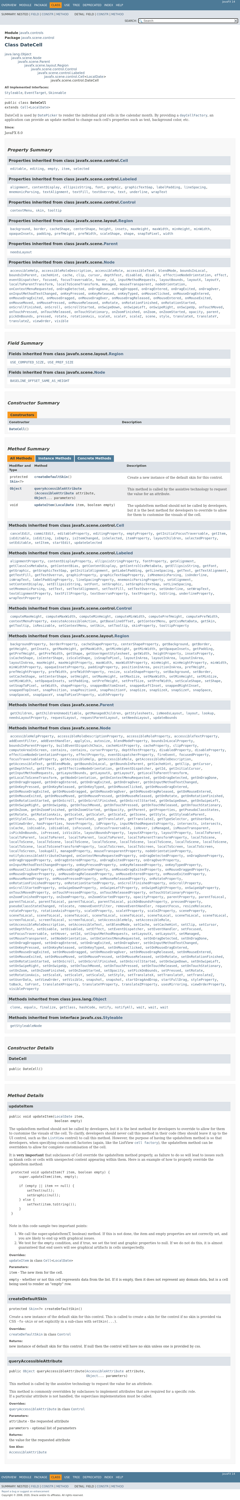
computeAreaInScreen (28, 750)
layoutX (194, 280)
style (164, 316)
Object (16, 488)
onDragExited (183, 289)
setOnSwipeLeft (204, 961)
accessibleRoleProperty (148, 736)
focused (49, 280)
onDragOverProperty (161, 860)
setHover (58, 934)
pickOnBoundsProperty (147, 901)
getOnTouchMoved (85, 805)
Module (25, 5)
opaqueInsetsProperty (64, 667)
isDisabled (58, 828)
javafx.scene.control (37, 38)
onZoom (149, 312)
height (105, 229)
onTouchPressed (23, 312)
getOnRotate (166, 796)
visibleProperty (24, 989)
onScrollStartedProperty (32, 888)
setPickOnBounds (142, 970)
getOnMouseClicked (124, 787)
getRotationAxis (45, 814)
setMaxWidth (154, 676)
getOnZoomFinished (47, 810)
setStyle (116, 975)
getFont (210, 566)
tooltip (55, 210)
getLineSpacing (159, 570)
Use (67, 5)
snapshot (94, 979)
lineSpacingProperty (95, 580)
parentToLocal (212, 897)
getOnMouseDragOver (108, 791)
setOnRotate (166, 957)
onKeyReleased (101, 293)
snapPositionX (83, 690)
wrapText (159, 192)
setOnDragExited (95, 943)
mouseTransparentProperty (117, 851)
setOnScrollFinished (97, 961)
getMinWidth (144, 649)
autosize (102, 741)
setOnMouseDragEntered (166, 947)
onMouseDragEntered (191, 293)
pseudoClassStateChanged (32, 906)
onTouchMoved (210, 307)
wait (141, 1007)
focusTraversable (76, 280)
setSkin (97, 625)
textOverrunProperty (109, 593)
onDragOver (208, 289)
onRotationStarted (178, 303)
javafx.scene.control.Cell (64, 76)
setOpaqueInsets (49, 681)
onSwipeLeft (135, 307)
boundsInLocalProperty (172, 741)
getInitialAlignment (89, 570)
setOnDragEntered (60, 943)
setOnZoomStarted (84, 970)
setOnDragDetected (160, 938)
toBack (15, 984)
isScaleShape (78, 658)
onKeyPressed (72, 293)
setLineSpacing (177, 584)
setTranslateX (141, 975)
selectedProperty (201, 538)
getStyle (157, 814)
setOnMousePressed (95, 957)
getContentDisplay (99, 566)
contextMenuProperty (28, 621)
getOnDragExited (95, 782)
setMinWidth (20, 681)
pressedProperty (186, 901)
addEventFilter (23, 741)
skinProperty (143, 625)
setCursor (208, 924)
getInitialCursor (185, 768)
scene (150, 316)
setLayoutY (165, 934)
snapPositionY (113, 690)
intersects (187, 823)
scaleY (120, 316)
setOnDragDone (194, 938)
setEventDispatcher (125, 929)
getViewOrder (21, 823)
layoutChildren (167, 538)
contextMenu (21, 210)
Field (35, 14)
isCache (16, 828)
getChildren (21, 713)
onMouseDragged (60, 298)
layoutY (212, 280)
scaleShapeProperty (141, 672)
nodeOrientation (170, 284)
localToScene (202, 837)
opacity (196, 312)
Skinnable (57, 93)
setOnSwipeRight (24, 966)
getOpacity (114, 810)
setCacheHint (165, 924)
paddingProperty (103, 667)
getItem (218, 533)
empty (53, 169)
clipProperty (185, 745)
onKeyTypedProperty (183, 865)
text (122, 192)
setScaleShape (188, 681)
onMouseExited (198, 298)
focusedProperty (194, 755)
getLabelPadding (126, 570)
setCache (141, 924)
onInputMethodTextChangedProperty (40, 865)
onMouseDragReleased (130, 298)
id (112, 280)
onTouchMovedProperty (29, 892)
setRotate (194, 970)
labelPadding (168, 187)
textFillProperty (70, 593)
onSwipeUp (186, 307)
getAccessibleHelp (77, 759)
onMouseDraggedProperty (187, 869)
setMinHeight (181, 676)
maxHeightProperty (75, 662)
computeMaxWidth (60, 616)
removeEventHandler (133, 906)
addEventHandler (55, 741)
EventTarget (35, 93)
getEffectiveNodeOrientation (85, 768)
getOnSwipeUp (54, 805)
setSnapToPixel (23, 685)
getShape (74, 653)
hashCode (87, 1007)
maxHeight (140, 229)
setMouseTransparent (28, 938)
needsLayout (21, 252)
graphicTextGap (138, 187)
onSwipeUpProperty (201, 888)
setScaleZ (95, 975)
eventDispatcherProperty (130, 755)
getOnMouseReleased (133, 796)
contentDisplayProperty (69, 561)
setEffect (95, 929)
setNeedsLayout (135, 718)
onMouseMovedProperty (29, 879)
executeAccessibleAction (73, 621)
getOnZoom (18, 810)
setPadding (78, 681)
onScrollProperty (185, 883)
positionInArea (135, 667)
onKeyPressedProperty (96, 865)
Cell (24, 107)
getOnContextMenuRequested (125, 778)
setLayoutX (141, 934)
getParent (137, 810)
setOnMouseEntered (193, 952)
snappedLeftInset (145, 685)
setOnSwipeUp (54, 966)
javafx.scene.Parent (34, 61)
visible (61, 321)
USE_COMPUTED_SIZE (27, 362)
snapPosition (54, 690)
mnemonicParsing (24, 192)
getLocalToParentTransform (162, 773)
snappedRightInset (182, 685)
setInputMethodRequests (106, 934)
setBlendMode (118, 924)
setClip (188, 924)
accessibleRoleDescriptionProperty (90, 736)
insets (121, 229)
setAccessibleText (85, 924)
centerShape (84, 229)
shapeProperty (73, 685)
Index (108, 5)
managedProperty (75, 851)
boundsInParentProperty (30, 745)
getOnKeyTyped (91, 787)
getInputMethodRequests (30, 773)
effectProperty (90, 755)
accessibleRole (109, 270)
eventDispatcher (24, 280)
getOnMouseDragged (69, 791)
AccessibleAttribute (55, 493)
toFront (32, 984)
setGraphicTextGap (142, 584)
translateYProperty (100, 984)
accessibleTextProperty (196, 736)
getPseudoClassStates (199, 810)
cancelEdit (20, 533)
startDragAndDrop (141, 979)
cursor (94, 275)
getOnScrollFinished (97, 800)
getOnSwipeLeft (204, 800)
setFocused (191, 929)
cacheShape (59, 229)
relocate (66, 906)
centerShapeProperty (139, 644)
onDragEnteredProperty (75, 860)
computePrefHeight (165, 616)
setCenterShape (52, 676)
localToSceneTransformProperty (65, 846)
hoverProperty (79, 823)
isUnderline (196, 575)
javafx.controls (31, 33)
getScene (137, 814)
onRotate (110, 303)
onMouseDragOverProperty (32, 874)
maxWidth (160, 229)
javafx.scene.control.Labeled (61, 73)
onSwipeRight (161, 307)
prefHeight (64, 233)
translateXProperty (60, 984)
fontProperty (154, 561)
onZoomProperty (70, 897)
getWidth (141, 653)
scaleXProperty (98, 911)
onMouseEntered (167, 298)
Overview (8, 5)
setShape (213, 681)
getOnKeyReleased (58, 787)
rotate (61, 316)
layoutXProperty (142, 833)
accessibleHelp (24, 270)
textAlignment (55, 192)
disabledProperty (175, 750)
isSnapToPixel (107, 658)
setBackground (176, 672)
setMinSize (207, 676)
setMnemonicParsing (27, 589)
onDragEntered (154, 289)
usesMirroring (174, 984)
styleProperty (204, 979)
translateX (183, 316)
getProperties (162, 810)
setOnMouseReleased (133, 957)
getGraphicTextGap (49, 570)
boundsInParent (23, 275)
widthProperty (111, 695)
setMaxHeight (104, 676)
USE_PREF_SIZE (61, 362)
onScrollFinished (25, 307)
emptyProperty (140, 533)
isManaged (160, 828)
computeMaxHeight (26, 616)
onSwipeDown (109, 307)
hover (101, 280)
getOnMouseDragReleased (151, 791)
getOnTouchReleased (159, 805)
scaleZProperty (161, 911)
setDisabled (71, 929)
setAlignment (179, 580)
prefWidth (87, 233)
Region (125, 221)
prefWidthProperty (87, 672)
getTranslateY (111, 819)
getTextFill (20, 575)
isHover (140, 828)
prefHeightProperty (27, 672)
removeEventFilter (95, 906)
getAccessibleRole (114, 759)
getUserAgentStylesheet (108, 653)
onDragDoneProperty (205, 856)
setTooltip (118, 625)
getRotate (18, 814)
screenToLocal (22, 920)
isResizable (44, 625)
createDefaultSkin (51, 477)
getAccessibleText (26, 764)
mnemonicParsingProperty (140, 580)
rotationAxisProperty (60, 911)
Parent (111, 244)
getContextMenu (151, 621)
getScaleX (73, 814)
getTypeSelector (172, 819)
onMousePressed (50, 303)
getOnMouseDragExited (29, 791)
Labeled (128, 179)
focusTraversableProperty (32, 759)
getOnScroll (63, 800)
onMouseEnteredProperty (137, 874)
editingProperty (108, 533)
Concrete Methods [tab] (94, 458)
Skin (14, 481)
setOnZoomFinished (47, 970)
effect (221, 275)
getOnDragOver (127, 782)
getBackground (175, 644)
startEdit (61, 543)
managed (109, 284)
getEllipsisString (182, 566)
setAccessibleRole (152, 920)
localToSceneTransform (77, 284)
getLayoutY (124, 773)
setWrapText (198, 589)
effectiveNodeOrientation (187, 275)
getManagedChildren (103, 713)
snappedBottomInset (108, 685)
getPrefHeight (22, 653)
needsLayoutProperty (28, 718)
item (66, 169)
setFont (91, 584)
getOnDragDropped (25, 782)
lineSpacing (195, 187)
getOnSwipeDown (173, 800)
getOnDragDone (204, 778)
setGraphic (112, 584)
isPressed (50, 833)
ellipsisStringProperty (117, 561)
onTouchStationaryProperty (174, 892)
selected (81, 169)
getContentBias (64, 566)
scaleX (104, 316)
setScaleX (51, 975)
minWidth (202, 229)
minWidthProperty (25, 667)
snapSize (137, 690)
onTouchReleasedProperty (123, 892)
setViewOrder (47, 979)
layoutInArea (135, 658)
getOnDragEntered (60, 782)
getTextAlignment (210, 570)
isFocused (81, 828)
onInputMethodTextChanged (32, 293)
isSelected (112, 538)
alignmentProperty (27, 561)
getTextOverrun (49, 575)
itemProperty (137, 538)
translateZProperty (139, 984)
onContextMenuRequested (30, 289)
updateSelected (88, 543)
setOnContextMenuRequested (115, 938)
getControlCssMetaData (140, 566)
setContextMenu (72, 625)
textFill (80, 192)
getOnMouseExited (25, 796)
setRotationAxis (24, 975)
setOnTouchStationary (201, 966)
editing (37, 169)
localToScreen (111, 846)
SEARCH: (131, 20)
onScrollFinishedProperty (141, 883)
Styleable (13, 93)
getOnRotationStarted (29, 800)
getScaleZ (117, 814)
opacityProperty (148, 897)
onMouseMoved (21, 303)
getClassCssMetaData (28, 566)
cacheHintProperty (122, 745)
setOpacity (114, 970)
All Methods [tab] (21, 458)
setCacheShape (22, 676)
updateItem (44, 505)
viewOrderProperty (207, 984)
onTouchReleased (55, 312)
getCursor (202, 764)
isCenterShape (50, 658)
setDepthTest (21, 929)
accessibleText (140, 270)
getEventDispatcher (133, 768)
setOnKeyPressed (24, 947)
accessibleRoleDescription (66, 270)
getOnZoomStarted (84, 810)
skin (40, 210)
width (168, 233)
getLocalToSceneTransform (32, 778)
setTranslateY (170, 975)
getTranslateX (81, 819)
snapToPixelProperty (75, 695)
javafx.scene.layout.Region (46, 65)
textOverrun (103, 192)
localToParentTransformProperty (157, 837)
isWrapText (19, 580)
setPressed (171, 970)
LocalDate (95, 76)
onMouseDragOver (93, 298)
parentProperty (181, 897)
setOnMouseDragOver (108, 952)
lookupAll (47, 851)
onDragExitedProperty (120, 860)
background (20, 229)
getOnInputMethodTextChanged (170, 782)
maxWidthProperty (131, 662)
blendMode (167, 270)
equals (30, 1007)
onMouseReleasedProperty (123, 879)
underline (138, 192)
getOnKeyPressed (24, 787)
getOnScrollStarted (137, 800)
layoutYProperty (176, 833)
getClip (182, 764)
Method (62, 14)
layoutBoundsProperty (104, 833)
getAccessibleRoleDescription (163, 759)
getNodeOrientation (78, 778)
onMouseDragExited (26, 298)
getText (184, 570)
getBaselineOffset (117, 621)
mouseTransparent (135, 284)
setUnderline (171, 589)
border (40, 229)
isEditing (42, 538)
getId (160, 768)
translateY (207, 316)
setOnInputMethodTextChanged (170, 943)
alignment (19, 187)
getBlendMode (58, 764)
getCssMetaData (183, 621)
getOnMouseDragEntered (166, 787)
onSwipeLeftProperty (119, 888)
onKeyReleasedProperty (140, 865)
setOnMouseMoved (59, 957)
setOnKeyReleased (58, 947)
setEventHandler (162, 929)
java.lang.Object (18, 54)
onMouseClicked (155, 293)
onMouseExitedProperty (184, 874)
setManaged (189, 934)
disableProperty (209, 750)
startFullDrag (174, 979)
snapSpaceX (19, 695)
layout (192, 713)
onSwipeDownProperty (77, 888)
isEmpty (61, 538)
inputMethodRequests (136, 280)
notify (105, 1007)
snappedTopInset (24, 690)
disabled (133, 275)
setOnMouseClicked (124, 947)
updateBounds (165, 718)
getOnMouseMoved (59, 796)
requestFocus (167, 906)
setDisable (46, 929)
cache (67, 275)
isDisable (36, 828)
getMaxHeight (64, 649)
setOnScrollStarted (137, 961)
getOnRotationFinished (201, 796)
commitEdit (44, 533)
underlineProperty (196, 593)
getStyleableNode (26, 1026)
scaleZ (136, 316)
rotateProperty (23, 911)
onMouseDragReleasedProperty (85, 874)
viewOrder (42, 321)
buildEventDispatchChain (79, 745)
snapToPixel (148, 233)
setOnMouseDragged (69, 952)
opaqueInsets (21, 233)
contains (58, 750)
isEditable (19, 538)
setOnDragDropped (25, 943)
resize (114, 672)
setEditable (20, 543)
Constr (47, 14)
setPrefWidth (159, 681)
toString (167, 593)
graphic (114, 187)
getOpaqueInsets (174, 649)
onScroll (52, 307)
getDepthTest (21, 768)
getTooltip (19, 625)
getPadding (203, 649)
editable (18, 169)
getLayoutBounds (71, 773)
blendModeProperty (130, 741)
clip (80, 275)
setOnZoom (18, 970)
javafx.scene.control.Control (54, 69)
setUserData (20, 979)
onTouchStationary (91, 312)
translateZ (19, 321)
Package (40, 5)
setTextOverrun (141, 589)
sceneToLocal (21, 915)
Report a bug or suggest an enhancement (25, 1491)
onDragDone (98, 289)
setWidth (48, 685)
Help (119, 5)
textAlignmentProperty (30, 593)
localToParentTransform (30, 284)
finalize (48, 1007)
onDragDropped (125, 289)
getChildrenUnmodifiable (58, 713)
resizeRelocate (197, 906)
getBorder (201, 644)
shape (129, 233)
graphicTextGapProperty (121, 575)
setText (56, 589)
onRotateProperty (165, 879)
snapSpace (202, 690)
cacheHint (50, 275)
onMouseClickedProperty (30, 869)
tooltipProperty (174, 625)
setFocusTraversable (28, 934)
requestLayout (63, 718)
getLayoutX (100, 773)
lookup (208, 713)
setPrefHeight (105, 681)
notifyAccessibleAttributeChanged (40, 856)
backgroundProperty (28, 644)
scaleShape (110, 233)
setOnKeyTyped (91, 947)
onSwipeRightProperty (161, 888)
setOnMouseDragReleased (151, 952)
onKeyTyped (128, 293)
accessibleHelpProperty (31, 736)
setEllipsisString (63, 584)
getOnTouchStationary (201, 805)
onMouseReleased (83, 303)
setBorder (202, 672)
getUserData (202, 819)
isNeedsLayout (169, 713)
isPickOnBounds (23, 833)
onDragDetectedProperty (161, 856)
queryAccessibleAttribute (58, 488)
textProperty (143, 593)
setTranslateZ (200, 975)
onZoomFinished (125, 312)
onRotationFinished (139, 303)
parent (213, 312)
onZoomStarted (172, 312)
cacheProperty (156, 745)
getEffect (46, 768)
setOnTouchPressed (121, 966)
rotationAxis (82, 316)
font (99, 187)
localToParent (208, 833)
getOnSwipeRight (24, 805)
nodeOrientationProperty (168, 851)
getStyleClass (22, 819)
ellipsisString (77, 187)
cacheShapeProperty (99, 644)
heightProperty (167, 653)
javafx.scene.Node (26, 58)
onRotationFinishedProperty (34, 883)
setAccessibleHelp (114, 920)
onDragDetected (70, 289)
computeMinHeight (95, 616)
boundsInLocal (193, 270)
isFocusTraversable (112, 828)
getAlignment (182, 561)
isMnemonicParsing (164, 575)
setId (75, 934)
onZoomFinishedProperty (30, 897)
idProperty (106, 823)
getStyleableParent (187, 814)
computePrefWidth (202, 616)
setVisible (72, 979)
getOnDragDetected (170, 778)
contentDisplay (46, 187)
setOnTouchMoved (85, 966)
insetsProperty (199, 653)
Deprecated (92, 5)
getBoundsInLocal (90, 764)
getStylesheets (138, 713)
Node (109, 262)
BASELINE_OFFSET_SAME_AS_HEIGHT (39, 381)
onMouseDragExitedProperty (136, 869)
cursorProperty (104, 750)
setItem (42, 543)
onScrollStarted (79, 307)
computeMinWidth (129, 616)
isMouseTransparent (191, 828)
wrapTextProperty (25, 598)
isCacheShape (21, 658)
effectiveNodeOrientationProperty (40, 755)
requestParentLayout (99, 718)
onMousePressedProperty (74, 879)
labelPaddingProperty (52, 580)
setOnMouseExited (25, 957)
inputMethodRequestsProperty (146, 823)
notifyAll (124, 1007)
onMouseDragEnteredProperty (82, 869)
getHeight (18, 649)
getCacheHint (159, 764)
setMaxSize (129, 676)
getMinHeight (118, 649)
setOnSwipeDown (173, 961)
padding (44, 233)
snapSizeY (180, 690)
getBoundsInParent (126, 764)
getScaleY (95, 814)
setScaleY (73, 975)
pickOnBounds (21, 316)
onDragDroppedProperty (30, 860)
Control (127, 202)
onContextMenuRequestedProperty (106, 856)
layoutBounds (171, 280)
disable (152, 275)
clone (15, 1007)
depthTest (113, 275)
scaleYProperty (129, 911)
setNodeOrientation (68, 938)
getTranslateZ (141, 819)
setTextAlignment (82, 589)
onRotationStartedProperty (89, 883)
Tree (76, 5)
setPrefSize (132, 681)
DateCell (17, 429)
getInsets (40, 649)
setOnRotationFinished (201, 957)
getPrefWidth (50, 653)
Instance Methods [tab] (54, 458)
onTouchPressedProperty (74, 892)
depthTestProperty (138, 750)
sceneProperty (192, 911)
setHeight (79, 676)
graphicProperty (81, 575)
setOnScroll (63, 961)
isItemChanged (85, 538)
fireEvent (166, 755)
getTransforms (51, 819)
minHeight (181, 229)
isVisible (71, 833)
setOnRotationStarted (29, 961)
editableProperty (73, 533)
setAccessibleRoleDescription (36, 924)
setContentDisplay (26, 584)
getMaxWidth (91, 649)
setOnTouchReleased (159, 966)
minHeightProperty (190, 662)
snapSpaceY (42, 695)
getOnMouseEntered (193, 791)
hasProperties (50, 823)
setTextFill (113, 589)
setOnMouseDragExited (29, 952)
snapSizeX (158, 690)
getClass (67, 1007)
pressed (44, 316)
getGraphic (19, 570)
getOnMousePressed (95, 796)
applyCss (82, 741)
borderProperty (63, 644)
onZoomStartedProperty (109, 897)
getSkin (208, 621)
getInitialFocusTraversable (182, 533)
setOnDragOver (127, 943)
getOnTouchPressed (121, 805)
